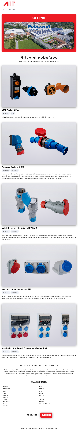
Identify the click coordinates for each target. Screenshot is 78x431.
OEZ (40, 397)
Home (5, 10)
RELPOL (41, 401)
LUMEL (41, 393)
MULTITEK (6, 397)
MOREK (5, 395)
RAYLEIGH (6, 401)
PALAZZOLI (42, 399)
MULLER (41, 395)
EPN (40, 391)
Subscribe (46, 415)
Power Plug (15, 170)
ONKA (5, 399)
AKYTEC (5, 387)
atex (13, 113)
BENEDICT (6, 389)
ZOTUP (5, 405)
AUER (41, 387)
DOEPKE (41, 389)
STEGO (5, 403)
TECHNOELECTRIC (45, 403)
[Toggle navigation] (74, 4)
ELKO (4, 391)
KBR (4, 393)
